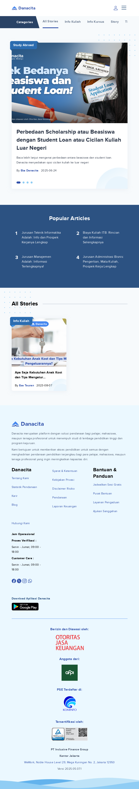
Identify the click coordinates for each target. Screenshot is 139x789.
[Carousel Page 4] (32, 183)
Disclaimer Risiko (63, 488)
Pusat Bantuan (102, 493)
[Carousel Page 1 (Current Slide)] (18, 183)
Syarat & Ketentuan (64, 471)
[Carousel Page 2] (24, 183)
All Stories (50, 21)
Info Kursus (95, 22)
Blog (15, 504)
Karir (15, 496)
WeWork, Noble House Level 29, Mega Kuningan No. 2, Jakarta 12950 (69, 762)
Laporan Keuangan (64, 506)
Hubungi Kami (21, 523)
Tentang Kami (20, 478)
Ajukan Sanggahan (105, 511)
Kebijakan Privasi (63, 480)
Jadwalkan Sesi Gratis (107, 484)
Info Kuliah (73, 22)
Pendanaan (59, 497)
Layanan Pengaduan (106, 502)
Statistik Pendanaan (24, 487)
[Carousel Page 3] (28, 183)
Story (115, 22)
